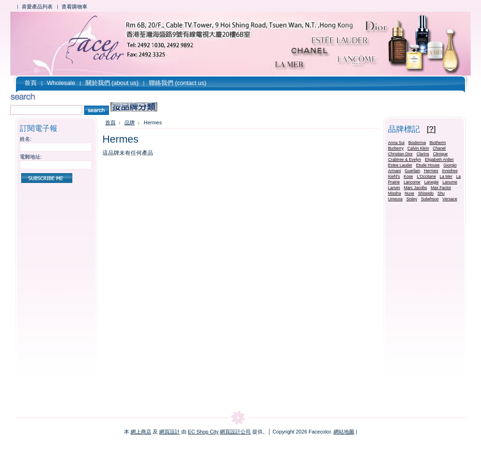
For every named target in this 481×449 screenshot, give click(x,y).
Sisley (411, 199)
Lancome (411, 182)
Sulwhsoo (430, 199)
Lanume (449, 182)
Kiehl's (394, 176)
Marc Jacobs (415, 187)
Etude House (428, 165)
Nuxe (409, 193)
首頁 (110, 122)
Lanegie (431, 182)
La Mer (446, 176)
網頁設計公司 (235, 431)
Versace (449, 199)
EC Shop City (203, 431)
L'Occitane (426, 176)
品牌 (129, 122)
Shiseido (426, 193)
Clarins (423, 154)
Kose (408, 176)
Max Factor (441, 187)
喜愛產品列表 (37, 6)
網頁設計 (169, 431)
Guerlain (412, 170)
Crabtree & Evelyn (404, 159)
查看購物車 (74, 6)
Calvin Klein (418, 148)
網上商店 (141, 431)
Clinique (440, 154)
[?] (431, 129)
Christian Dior (400, 154)
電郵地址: (31, 157)
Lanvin (394, 187)
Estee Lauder (400, 165)
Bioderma (417, 142)
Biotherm (438, 142)
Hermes (431, 170)
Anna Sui (396, 142)
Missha (394, 193)
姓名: (25, 139)
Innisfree (450, 170)
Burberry (395, 148)
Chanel (439, 148)
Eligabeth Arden (439, 159)
